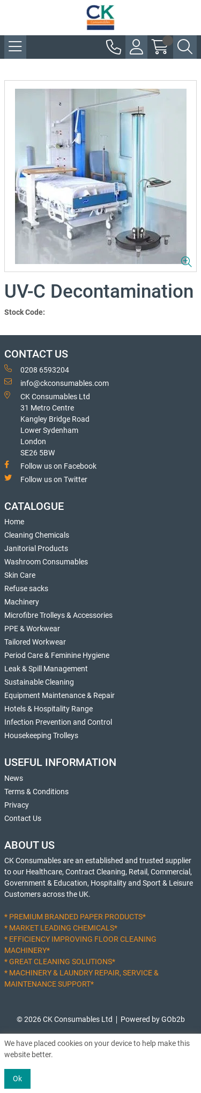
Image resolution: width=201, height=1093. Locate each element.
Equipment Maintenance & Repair (59, 695)
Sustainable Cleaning (39, 682)
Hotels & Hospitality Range (48, 708)
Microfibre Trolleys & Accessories (58, 615)
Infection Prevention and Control (58, 722)
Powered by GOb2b (153, 1019)
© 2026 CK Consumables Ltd (65, 1019)
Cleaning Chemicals (36, 535)
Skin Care (19, 575)
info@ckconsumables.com (56, 382)
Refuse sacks (26, 588)
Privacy (16, 805)
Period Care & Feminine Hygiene (56, 655)
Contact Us (22, 818)
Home (14, 521)
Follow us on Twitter (45, 479)
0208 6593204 (36, 369)
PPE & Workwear (32, 628)
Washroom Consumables (46, 561)
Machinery (21, 602)
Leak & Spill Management (46, 668)
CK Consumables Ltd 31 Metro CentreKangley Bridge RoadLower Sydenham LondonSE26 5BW (47, 424)
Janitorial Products (36, 548)
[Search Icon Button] (185, 47)
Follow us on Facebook (50, 465)
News (13, 778)
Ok (17, 1078)
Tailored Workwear (35, 642)
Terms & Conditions (36, 791)
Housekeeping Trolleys (41, 735)
